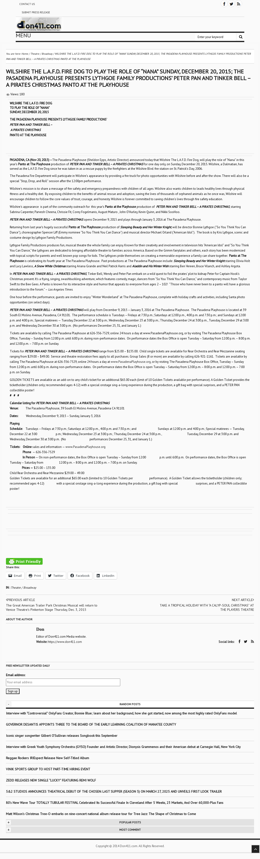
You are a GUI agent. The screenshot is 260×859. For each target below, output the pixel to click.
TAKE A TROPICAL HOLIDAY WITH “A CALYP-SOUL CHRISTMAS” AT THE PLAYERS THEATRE (207, 607)
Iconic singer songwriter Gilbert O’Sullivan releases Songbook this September (61, 735)
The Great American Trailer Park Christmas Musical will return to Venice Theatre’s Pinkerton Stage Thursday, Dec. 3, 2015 (51, 607)
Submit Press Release (36, 12)
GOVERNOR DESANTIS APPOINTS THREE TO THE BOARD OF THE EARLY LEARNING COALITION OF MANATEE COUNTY (91, 724)
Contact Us (27, 4)
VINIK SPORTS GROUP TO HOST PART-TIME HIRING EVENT (48, 769)
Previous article (20, 600)
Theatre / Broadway (23, 588)
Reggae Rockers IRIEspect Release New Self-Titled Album (48, 758)
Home (24, 53)
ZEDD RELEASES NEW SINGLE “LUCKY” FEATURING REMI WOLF (51, 780)
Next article (243, 600)
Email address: (15, 675)
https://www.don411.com (65, 642)
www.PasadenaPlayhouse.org (131, 362)
